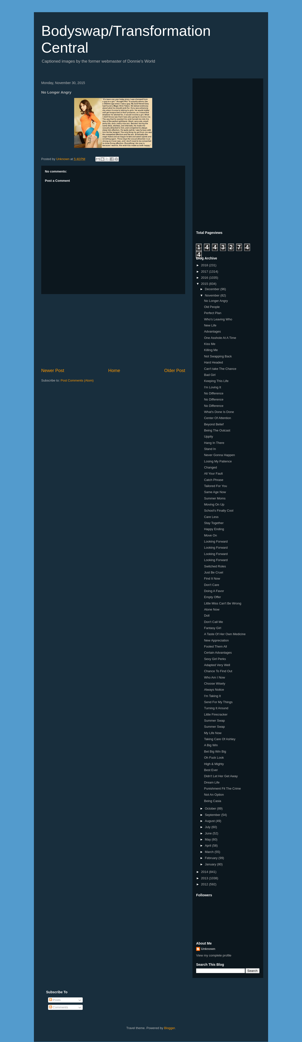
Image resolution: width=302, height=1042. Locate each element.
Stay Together (213, 523)
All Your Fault (213, 473)
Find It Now (212, 578)
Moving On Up (214, 504)
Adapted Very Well (217, 665)
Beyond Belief (213, 424)
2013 (205, 878)
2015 (205, 284)
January (211, 864)
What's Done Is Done (219, 412)
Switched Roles (215, 566)
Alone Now (211, 609)
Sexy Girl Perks (215, 659)
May (208, 839)
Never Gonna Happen (219, 455)
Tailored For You (215, 486)
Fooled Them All (215, 646)
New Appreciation (216, 640)
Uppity (208, 436)
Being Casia (212, 801)
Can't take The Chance (220, 369)
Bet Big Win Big (215, 751)
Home (114, 370)
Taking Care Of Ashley (219, 739)
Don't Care (211, 585)
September (213, 815)
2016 (205, 277)
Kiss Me (209, 344)
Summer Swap (214, 720)
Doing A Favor (214, 591)
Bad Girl (209, 375)
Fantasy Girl (212, 628)
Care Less (211, 517)
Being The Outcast (217, 430)
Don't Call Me (213, 622)
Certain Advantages (218, 652)
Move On (210, 535)
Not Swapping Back (218, 356)
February (212, 858)
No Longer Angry (216, 301)
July (208, 827)
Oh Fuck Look (214, 757)
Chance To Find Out (218, 671)
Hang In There (214, 443)
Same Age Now (215, 492)
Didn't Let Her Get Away (221, 776)
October (211, 808)
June (209, 833)
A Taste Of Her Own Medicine (224, 634)
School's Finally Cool (218, 510)
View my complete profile (213, 955)
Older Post (174, 370)
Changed (210, 467)
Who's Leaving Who (218, 319)
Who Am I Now (214, 677)
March (210, 852)
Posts (55, 1000)
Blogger (169, 1028)
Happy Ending (214, 529)
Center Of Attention (217, 418)
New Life (210, 325)
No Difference (213, 393)
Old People (212, 307)
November (213, 295)
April (208, 845)
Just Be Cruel (213, 572)
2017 (205, 271)
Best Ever (211, 770)
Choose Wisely (214, 683)
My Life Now (212, 733)
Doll (206, 615)
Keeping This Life (216, 381)
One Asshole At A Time (220, 338)
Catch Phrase (213, 480)
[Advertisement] (113, 330)
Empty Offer (212, 597)
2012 (205, 884)
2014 (205, 872)
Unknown (208, 949)
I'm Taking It (212, 696)
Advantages (212, 331)
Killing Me (211, 350)
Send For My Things (218, 702)
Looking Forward (216, 541)
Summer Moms (214, 498)
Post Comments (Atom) (77, 380)
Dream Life (212, 782)
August (210, 821)
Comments (58, 1007)
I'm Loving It (212, 387)
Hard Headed (213, 362)
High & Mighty (214, 764)
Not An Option (214, 794)
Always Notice (214, 689)
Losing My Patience (218, 461)
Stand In (210, 449)
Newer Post (52, 370)
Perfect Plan (212, 313)
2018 (205, 265)
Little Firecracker (215, 714)
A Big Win (211, 745)
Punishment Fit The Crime (222, 788)
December (213, 289)
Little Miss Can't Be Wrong (222, 603)
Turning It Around (216, 708)
